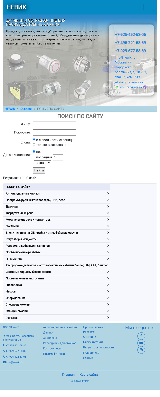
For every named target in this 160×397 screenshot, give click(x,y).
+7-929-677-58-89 (130, 51)
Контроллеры (52, 348)
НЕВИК (16, 7)
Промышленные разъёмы (23, 252)
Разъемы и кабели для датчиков (28, 245)
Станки (88, 358)
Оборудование (15, 298)
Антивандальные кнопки (22, 193)
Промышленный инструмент (25, 278)
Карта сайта (88, 375)
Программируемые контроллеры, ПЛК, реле (35, 200)
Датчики (12, 206)
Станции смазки (17, 311)
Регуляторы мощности (21, 239)
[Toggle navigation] (148, 7)
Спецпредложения (18, 304)
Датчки (48, 332)
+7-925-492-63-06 (130, 34)
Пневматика (14, 258)
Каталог (26, 109)
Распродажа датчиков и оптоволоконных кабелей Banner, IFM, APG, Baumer (57, 265)
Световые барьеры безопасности (28, 272)
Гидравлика (14, 285)
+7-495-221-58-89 (130, 42)
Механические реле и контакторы (28, 219)
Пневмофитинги (54, 353)
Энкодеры (50, 337)
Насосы (11, 291)
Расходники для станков (59, 343)
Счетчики (12, 226)
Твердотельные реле (19, 213)
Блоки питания (93, 342)
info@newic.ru (125, 57)
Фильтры (12, 317)
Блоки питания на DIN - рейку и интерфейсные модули (42, 232)
